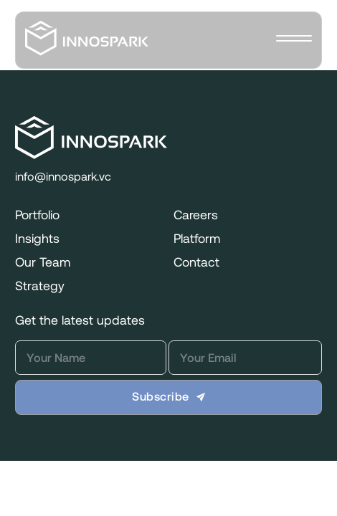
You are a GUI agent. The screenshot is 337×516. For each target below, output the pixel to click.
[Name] (90, 357)
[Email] (245, 357)
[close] (294, 40)
